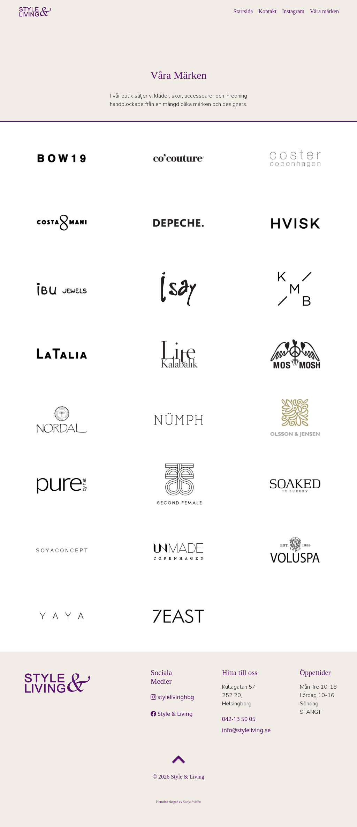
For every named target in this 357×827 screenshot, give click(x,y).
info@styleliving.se (246, 730)
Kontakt (267, 11)
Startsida (243, 11)
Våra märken (324, 11)
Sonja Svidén (192, 802)
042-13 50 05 (239, 719)
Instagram (293, 11)
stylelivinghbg (176, 697)
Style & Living (175, 714)
